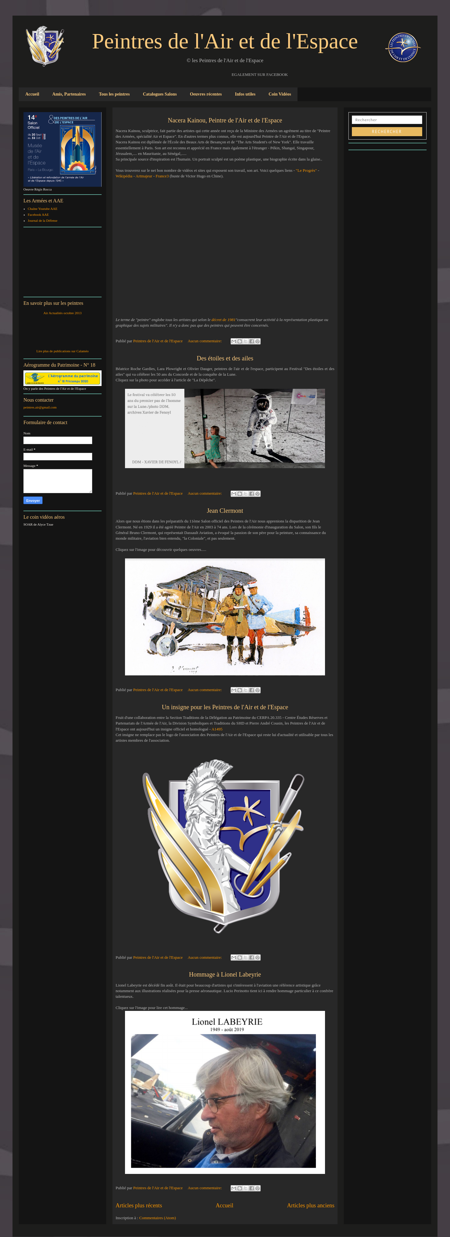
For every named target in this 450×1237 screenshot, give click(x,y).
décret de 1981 (224, 319)
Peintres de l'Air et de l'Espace (225, 41)
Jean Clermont (225, 510)
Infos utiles (245, 94)
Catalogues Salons (160, 94)
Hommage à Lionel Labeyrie (225, 974)
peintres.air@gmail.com (40, 407)
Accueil (32, 94)
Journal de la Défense (43, 220)
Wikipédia (124, 176)
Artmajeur (144, 176)
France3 (163, 176)
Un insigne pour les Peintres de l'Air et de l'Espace (225, 707)
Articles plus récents (139, 1205)
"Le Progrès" (306, 170)
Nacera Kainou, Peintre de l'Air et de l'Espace (225, 120)
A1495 (217, 729)
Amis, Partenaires (69, 94)
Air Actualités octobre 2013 (62, 313)
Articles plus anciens (310, 1205)
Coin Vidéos (279, 94)
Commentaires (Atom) (157, 1217)
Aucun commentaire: (205, 341)
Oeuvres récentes (206, 94)
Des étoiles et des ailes (225, 358)
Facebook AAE (38, 214)
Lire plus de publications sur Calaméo (62, 351)
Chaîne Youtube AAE (43, 208)
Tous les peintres (114, 94)
